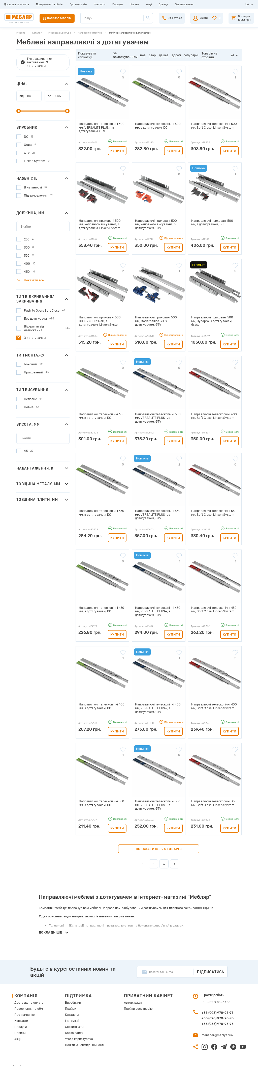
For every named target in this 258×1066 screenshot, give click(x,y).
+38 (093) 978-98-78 (218, 1004)
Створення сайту (220, 1058)
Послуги (117, 4)
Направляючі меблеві (90, 32)
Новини (134, 4)
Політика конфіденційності (82, 1035)
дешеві (164, 55)
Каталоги (70, 1006)
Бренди (163, 4)
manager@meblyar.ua (216, 1026)
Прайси (69, 1000)
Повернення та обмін (49, 4)
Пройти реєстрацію (135, 1000)
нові (143, 55)
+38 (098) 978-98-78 (218, 1010)
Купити (117, 150)
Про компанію (78, 4)
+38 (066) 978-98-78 (218, 1016)
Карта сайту (72, 1023)
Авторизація (130, 994)
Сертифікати (73, 1017)
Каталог (37, 32)
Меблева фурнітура (59, 32)
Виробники (71, 994)
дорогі (176, 55)
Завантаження (184, 4)
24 (232, 55)
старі (153, 55)
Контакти (99, 4)
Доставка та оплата (16, 4)
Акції (149, 4)
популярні (191, 55)
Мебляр (20, 32)
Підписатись (210, 964)
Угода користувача (77, 1029)
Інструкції (71, 1012)
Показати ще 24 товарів (159, 840)
